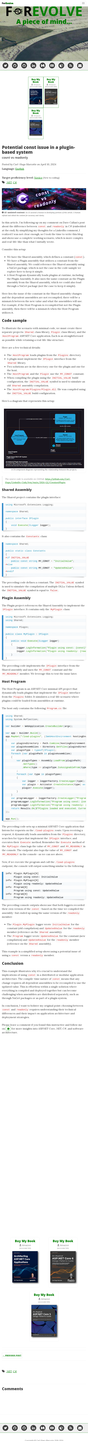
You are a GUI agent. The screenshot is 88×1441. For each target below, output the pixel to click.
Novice (38, 177)
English (19, 168)
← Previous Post (12, 1346)
